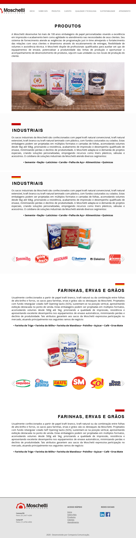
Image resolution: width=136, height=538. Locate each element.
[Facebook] (108, 514)
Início (69, 512)
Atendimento (73, 522)
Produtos (71, 517)
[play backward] (13, 258)
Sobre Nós (72, 514)
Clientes (70, 519)
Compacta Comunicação (78, 534)
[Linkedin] (102, 514)
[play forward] (122, 258)
